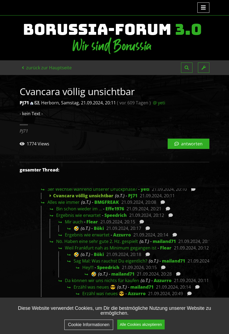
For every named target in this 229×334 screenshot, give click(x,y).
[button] (186, 68)
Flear (92, 222)
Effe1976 (115, 209)
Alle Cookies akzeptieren (141, 324)
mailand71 (164, 241)
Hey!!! (88, 267)
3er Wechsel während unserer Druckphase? (92, 189)
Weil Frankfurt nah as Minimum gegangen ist (111, 248)
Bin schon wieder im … (79, 209)
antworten (188, 144)
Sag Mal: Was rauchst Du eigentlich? (110, 261)
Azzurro (122, 235)
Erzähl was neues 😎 (95, 287)
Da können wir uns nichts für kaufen (102, 280)
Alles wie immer (63, 202)
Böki (99, 228)
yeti (145, 189)
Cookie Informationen (88, 324)
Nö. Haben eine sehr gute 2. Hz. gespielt (97, 241)
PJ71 (132, 196)
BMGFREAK (106, 202)
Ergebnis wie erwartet (78, 215)
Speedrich (115, 215)
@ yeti (159, 103)
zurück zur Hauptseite (47, 68)
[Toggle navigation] (203, 7)
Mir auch (74, 222)
